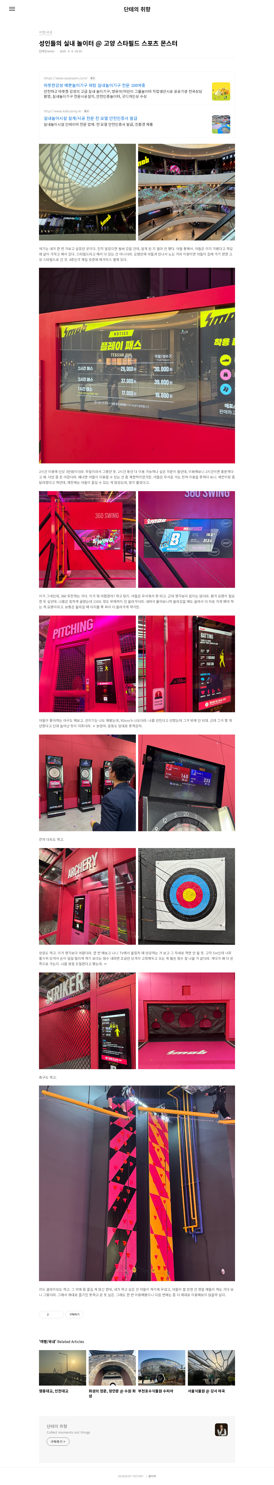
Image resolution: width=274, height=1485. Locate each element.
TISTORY (137, 1476)
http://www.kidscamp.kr (63, 111)
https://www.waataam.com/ (66, 78)
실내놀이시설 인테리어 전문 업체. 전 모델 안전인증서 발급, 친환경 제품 (98, 124)
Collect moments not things (68, 1432)
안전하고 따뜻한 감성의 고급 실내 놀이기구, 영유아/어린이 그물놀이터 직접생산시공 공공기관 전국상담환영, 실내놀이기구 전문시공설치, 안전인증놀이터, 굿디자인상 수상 (123, 93)
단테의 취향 (137, 9)
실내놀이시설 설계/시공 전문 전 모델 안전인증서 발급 (90, 118)
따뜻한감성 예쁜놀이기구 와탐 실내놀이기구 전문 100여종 (94, 85)
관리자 (152, 1476)
